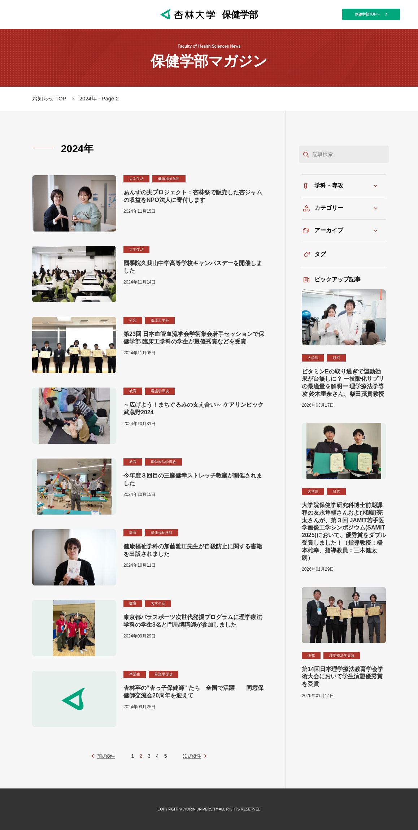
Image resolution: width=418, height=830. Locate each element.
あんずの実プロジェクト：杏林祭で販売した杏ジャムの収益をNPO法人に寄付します (192, 196)
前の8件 (106, 756)
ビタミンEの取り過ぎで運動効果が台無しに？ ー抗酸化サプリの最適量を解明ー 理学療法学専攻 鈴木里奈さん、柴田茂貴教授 (343, 382)
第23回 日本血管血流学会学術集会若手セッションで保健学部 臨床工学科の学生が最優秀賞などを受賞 (193, 338)
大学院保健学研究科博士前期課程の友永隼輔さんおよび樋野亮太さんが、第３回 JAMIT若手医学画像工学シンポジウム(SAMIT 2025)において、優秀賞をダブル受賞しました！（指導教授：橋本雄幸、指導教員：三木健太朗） (344, 531)
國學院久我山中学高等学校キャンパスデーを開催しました (192, 267)
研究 (132, 320)
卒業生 (134, 674)
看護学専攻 (160, 391)
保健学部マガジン (209, 61)
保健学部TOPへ (371, 14)
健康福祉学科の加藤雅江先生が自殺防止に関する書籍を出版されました (192, 550)
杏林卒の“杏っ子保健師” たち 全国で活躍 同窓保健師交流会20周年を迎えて (193, 692)
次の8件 (192, 756)
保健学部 (209, 14)
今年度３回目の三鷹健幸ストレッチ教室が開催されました (192, 479)
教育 (132, 391)
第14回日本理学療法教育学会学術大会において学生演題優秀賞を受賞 (342, 676)
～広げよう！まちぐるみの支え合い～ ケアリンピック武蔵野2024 (193, 408)
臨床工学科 (160, 320)
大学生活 (136, 179)
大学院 (313, 358)
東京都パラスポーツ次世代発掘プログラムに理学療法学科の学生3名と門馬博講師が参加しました (192, 621)
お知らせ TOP (49, 98)
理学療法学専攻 (163, 462)
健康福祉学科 (169, 179)
